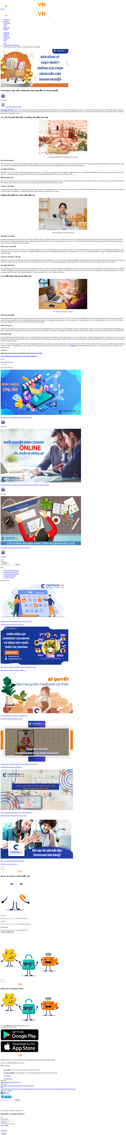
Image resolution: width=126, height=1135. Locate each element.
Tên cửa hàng (4, 1119)
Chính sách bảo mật (17, 1085)
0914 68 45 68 (7, 1076)
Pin (8, 362)
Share (2, 362)
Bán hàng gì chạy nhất (7, 110)
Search (17, 564)
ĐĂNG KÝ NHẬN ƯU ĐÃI (7, 932)
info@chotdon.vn (8, 1078)
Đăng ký (3, 9)
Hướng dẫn (7, 23)
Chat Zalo (3, 1133)
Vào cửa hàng (4, 1125)
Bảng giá (6, 21)
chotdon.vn (73, 345)
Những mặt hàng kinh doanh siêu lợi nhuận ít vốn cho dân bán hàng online (21, 353)
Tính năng (6, 19)
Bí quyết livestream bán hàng (11, 574)
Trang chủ (6, 32)
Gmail (11, 362)
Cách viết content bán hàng (11, 572)
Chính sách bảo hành (28, 1085)
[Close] (3, 868)
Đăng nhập (7, 28)
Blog (5, 26)
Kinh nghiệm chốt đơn (10, 575)
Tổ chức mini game (9, 577)
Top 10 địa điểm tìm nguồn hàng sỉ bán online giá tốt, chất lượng (19, 356)
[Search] (8, 565)
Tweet (5, 362)
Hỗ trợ (5, 24)
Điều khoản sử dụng (6, 1085)
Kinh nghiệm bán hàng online (11, 45)
